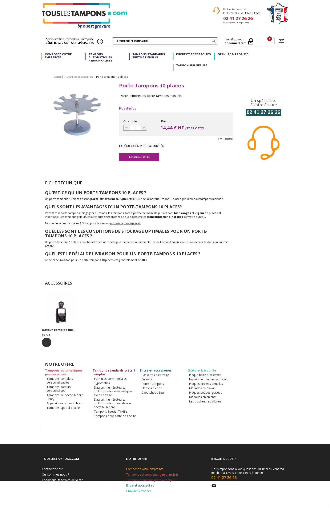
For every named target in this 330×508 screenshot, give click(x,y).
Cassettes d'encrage (155, 375)
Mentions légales (53, 485)
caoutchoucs (95, 217)
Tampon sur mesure (191, 65)
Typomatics (102, 383)
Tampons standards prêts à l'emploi (148, 56)
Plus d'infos (127, 108)
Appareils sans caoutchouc (65, 403)
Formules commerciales (110, 379)
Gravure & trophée (233, 54)
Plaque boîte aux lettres (205, 375)
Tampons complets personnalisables (60, 380)
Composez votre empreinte (58, 56)
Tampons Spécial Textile (63, 408)
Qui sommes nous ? (55, 474)
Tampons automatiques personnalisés (100, 57)
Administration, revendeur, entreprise (70, 40)
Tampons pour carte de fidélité (115, 416)
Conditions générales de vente (62, 480)
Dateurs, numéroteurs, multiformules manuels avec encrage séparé (113, 403)
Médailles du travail (202, 388)
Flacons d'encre (152, 388)
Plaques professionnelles (206, 384)
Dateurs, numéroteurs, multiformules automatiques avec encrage (113, 391)
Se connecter (234, 43)
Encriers (146, 379)
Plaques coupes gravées (205, 392)
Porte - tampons (152, 384)
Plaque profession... (140, 330)
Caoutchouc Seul (152, 392)
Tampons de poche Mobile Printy (65, 397)
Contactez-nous (53, 469)
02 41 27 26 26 (238, 18)
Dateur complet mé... (183, 330)
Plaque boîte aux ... (98, 330)
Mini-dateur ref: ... (56, 330)
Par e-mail (226, 486)
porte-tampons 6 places (125, 223)
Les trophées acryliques (205, 401)
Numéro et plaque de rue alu (208, 379)
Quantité (130, 121)
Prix (164, 121)
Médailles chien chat (203, 397)
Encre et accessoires (193, 54)
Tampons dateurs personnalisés (59, 389)
